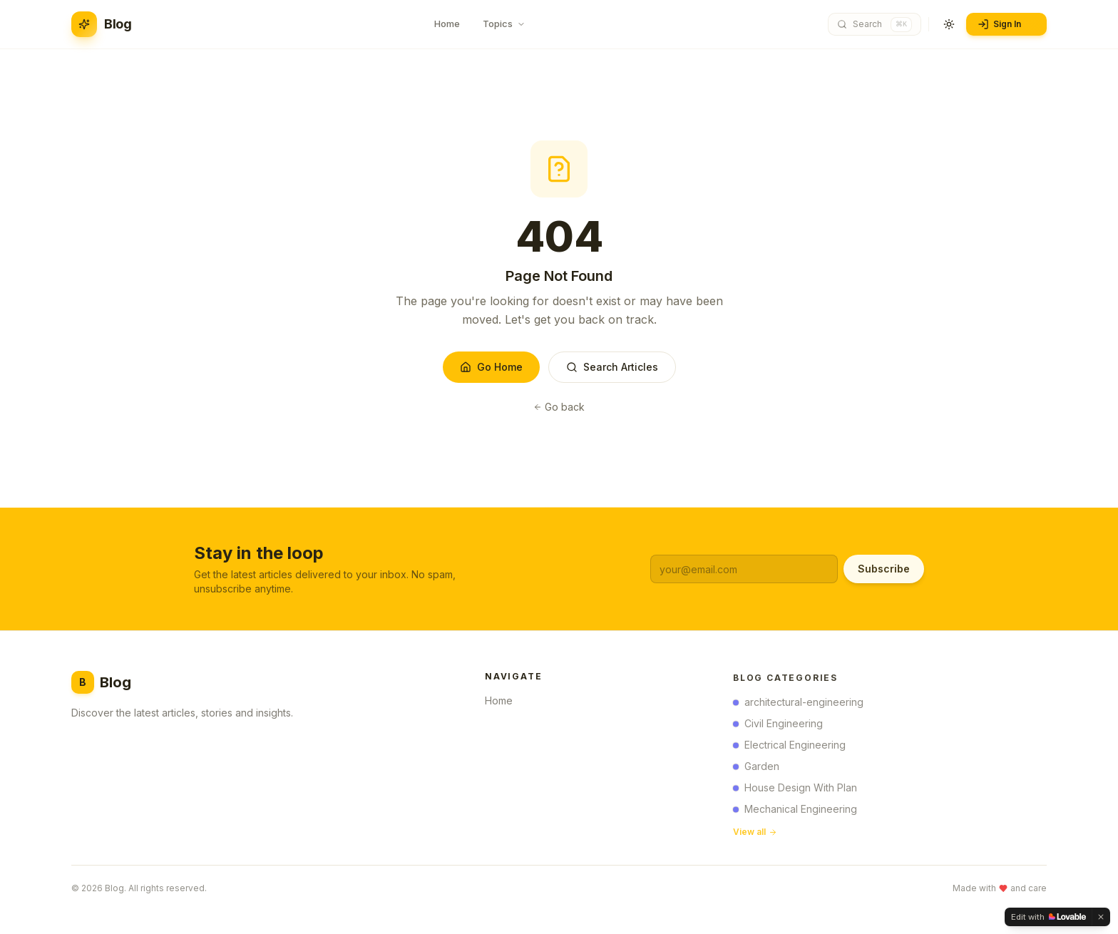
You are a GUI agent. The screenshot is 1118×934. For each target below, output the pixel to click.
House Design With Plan (795, 790)
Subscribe (884, 569)
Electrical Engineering (789, 747)
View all (755, 834)
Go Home (491, 367)
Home (503, 703)
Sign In (1005, 24)
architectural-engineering (798, 705)
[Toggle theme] (949, 24)
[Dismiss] (1100, 916)
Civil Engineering (778, 726)
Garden (756, 769)
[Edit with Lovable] (1048, 916)
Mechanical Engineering (795, 812)
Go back (559, 407)
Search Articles (612, 367)
